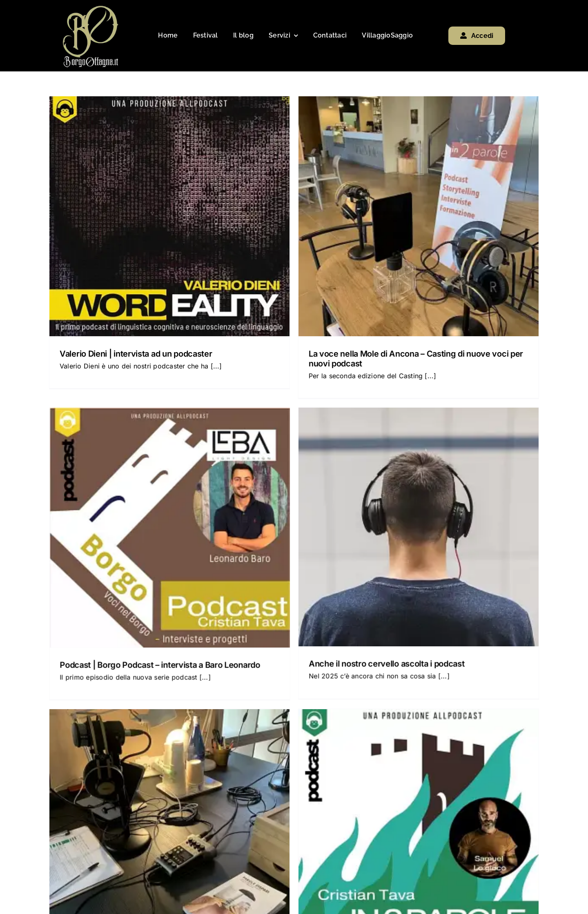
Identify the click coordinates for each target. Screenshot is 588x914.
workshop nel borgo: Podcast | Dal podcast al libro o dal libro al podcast (291, 725)
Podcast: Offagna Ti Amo (477, 510)
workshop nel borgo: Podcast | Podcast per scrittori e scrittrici (160, 718)
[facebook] (430, 861)
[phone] (497, 861)
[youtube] (452, 861)
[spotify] (475, 861)
